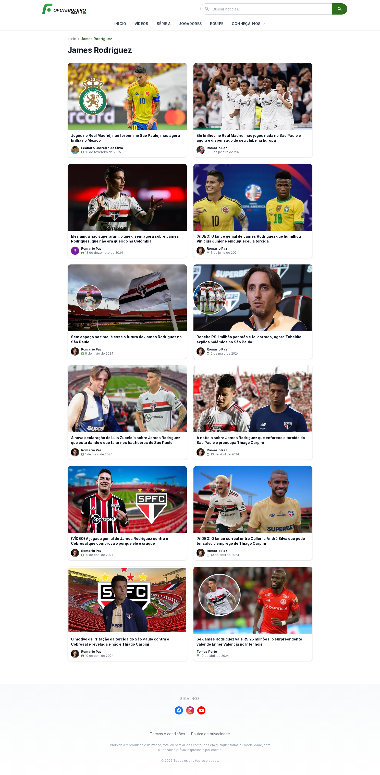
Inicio (72, 39)
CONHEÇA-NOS (249, 23)
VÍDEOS (141, 23)
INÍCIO (120, 23)
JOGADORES (190, 23)
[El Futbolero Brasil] (64, 9)
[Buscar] (339, 9)
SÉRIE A (163, 23)
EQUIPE (216, 23)
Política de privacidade (210, 739)
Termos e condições (167, 739)
